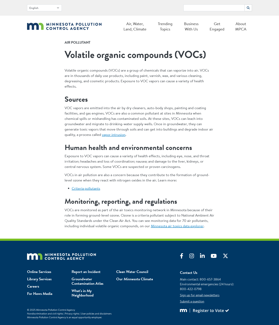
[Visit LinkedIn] (205, 257)
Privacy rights (72, 313)
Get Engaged (217, 26)
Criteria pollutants (86, 188)
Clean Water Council (132, 271)
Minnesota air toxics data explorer (177, 225)
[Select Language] (44, 7)
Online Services (39, 271)
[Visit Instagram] (194, 257)
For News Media (39, 293)
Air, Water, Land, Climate (134, 26)
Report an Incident (86, 271)
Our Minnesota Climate (134, 279)
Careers (33, 286)
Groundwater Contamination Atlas (87, 281)
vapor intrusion (113, 134)
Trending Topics (165, 26)
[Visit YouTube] (217, 257)
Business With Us (191, 26)
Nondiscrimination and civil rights (45, 313)
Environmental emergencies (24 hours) (206, 284)
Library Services (39, 279)
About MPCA (240, 26)
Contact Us (188, 272)
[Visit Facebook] (184, 257)
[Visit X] (228, 257)
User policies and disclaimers (96, 313)
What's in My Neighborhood (83, 293)
